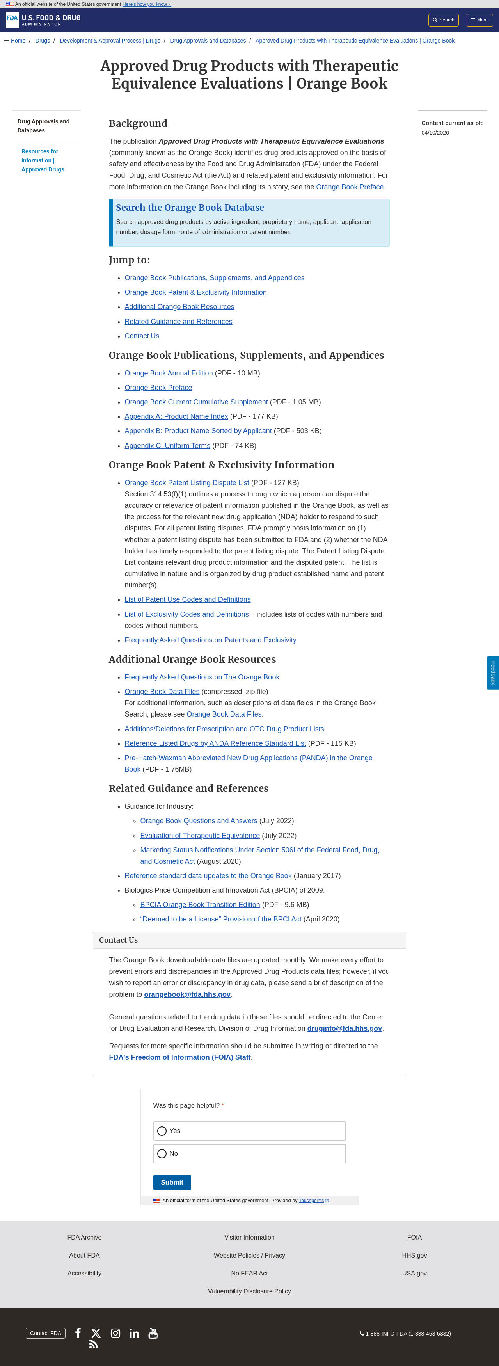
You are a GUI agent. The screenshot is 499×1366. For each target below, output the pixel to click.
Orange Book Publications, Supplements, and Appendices (214, 278)
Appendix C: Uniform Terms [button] (167, 446)
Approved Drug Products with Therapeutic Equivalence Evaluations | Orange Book (355, 40)
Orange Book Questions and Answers (198, 821)
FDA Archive (84, 1237)
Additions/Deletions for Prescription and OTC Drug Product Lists (224, 729)
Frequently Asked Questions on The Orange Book (201, 677)
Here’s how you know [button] (147, 4)
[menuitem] (452, 130)
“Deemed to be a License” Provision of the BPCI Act (220, 919)
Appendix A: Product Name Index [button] (176, 416)
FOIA (414, 1237)
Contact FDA (45, 1333)
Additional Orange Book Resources (179, 307)
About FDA (84, 1255)
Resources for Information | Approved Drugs (42, 160)
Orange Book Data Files (224, 714)
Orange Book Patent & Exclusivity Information (195, 292)
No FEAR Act (249, 1273)
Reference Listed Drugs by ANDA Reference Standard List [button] (215, 743)
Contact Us (141, 336)
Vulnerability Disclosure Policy (249, 1291)
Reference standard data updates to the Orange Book (207, 876)
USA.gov (414, 1273)
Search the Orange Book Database (190, 207)
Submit (172, 1182)
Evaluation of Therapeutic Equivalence (200, 836)
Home (18, 40)
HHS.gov (414, 1255)
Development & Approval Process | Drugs (110, 40)
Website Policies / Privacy (249, 1255)
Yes (175, 1131)
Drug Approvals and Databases (208, 40)
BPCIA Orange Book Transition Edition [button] (200, 905)
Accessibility (84, 1273)
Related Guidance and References (178, 321)
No (174, 1153)
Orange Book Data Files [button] (161, 691)
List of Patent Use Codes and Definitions (187, 599)
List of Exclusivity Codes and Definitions (186, 614)
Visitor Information (249, 1237)
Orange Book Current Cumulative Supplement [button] (196, 402)
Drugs (43, 40)
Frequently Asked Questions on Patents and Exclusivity (210, 640)
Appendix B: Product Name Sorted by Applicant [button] (198, 431)
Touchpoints (311, 1200)
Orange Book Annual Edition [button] (168, 373)
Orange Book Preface (350, 187)
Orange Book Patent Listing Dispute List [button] (186, 483)
